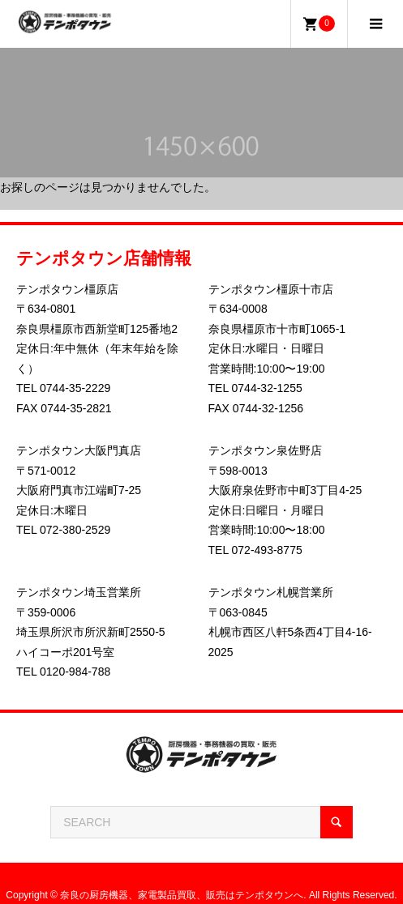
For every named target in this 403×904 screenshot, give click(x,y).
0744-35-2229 (75, 388)
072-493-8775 (267, 550)
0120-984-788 (75, 671)
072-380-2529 (75, 529)
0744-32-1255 (267, 388)
